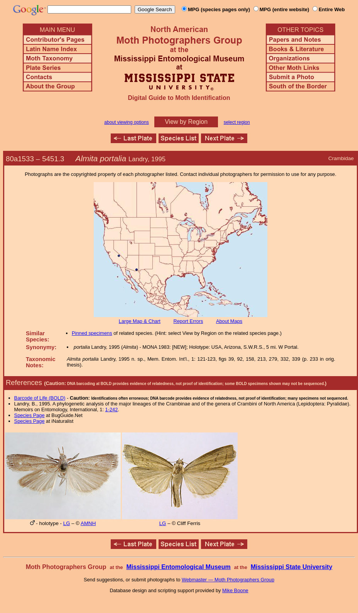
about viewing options (126, 122)
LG (66, 523)
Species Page (29, 415)
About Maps (229, 321)
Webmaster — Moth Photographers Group (228, 580)
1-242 (111, 409)
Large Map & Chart (139, 321)
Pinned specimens (92, 333)
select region (237, 122)
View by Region (186, 121)
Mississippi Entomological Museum (178, 567)
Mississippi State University (292, 567)
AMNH (88, 523)
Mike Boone (235, 590)
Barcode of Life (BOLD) (40, 398)
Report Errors (188, 321)
